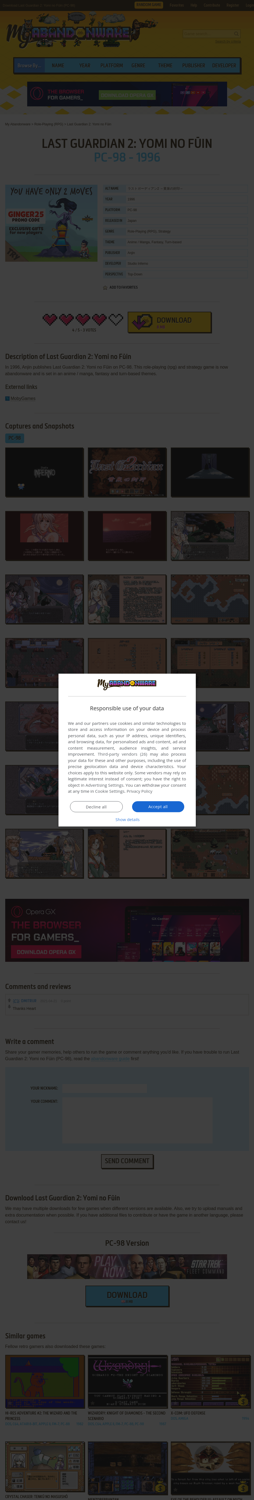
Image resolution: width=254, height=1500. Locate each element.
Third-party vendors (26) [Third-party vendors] (122, 754)
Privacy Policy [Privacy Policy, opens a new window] (139, 791)
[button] (127, 819)
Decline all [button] (96, 807)
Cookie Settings (109, 791)
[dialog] (127, 749)
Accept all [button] (158, 806)
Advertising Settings (105, 785)
